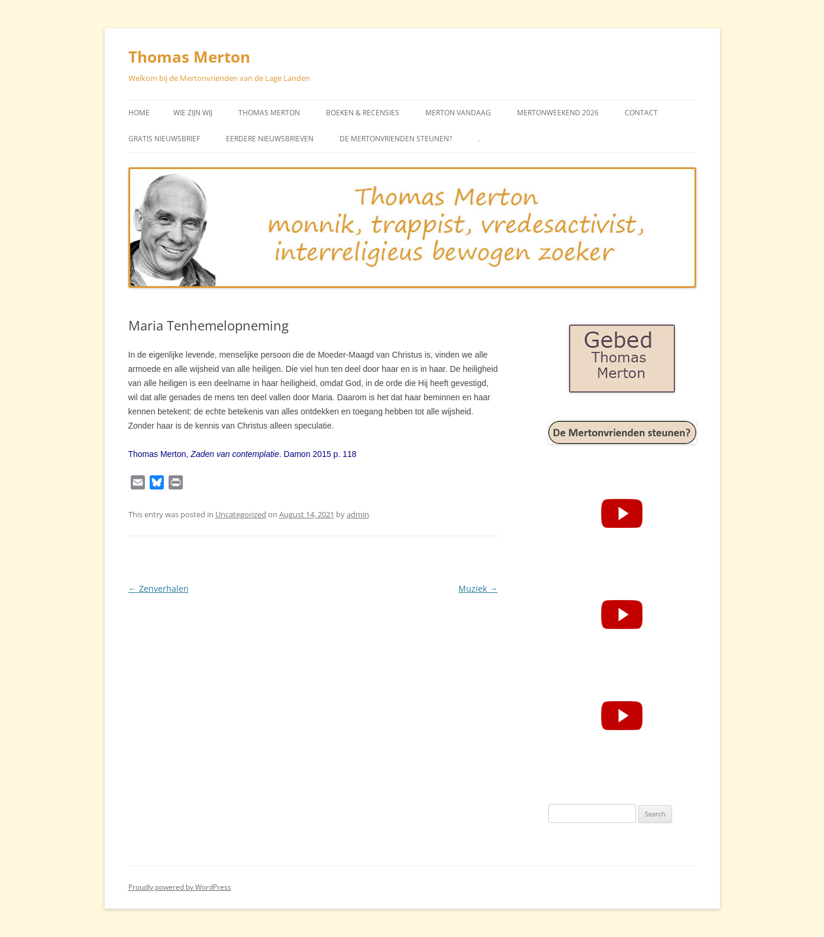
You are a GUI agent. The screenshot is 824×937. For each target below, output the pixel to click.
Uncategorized (240, 514)
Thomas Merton (189, 56)
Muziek (477, 588)
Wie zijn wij (192, 113)
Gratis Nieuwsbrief (164, 139)
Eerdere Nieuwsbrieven (270, 139)
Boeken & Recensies (362, 113)
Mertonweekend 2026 (558, 113)
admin (358, 514)
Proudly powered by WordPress (179, 887)
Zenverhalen (158, 588)
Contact (641, 113)
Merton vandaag (458, 113)
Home (139, 113)
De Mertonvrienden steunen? (396, 139)
